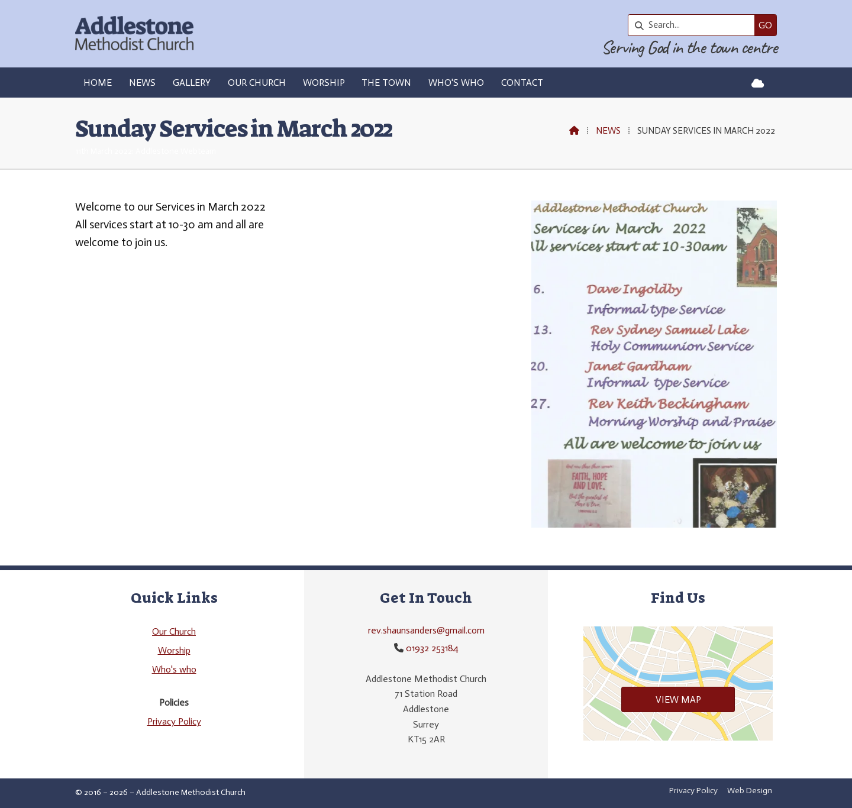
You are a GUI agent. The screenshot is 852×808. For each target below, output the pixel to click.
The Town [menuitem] (386, 82)
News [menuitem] (142, 82)
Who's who (174, 669)
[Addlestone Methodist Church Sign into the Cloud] (757, 83)
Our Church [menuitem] (257, 82)
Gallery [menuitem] (192, 82)
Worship (174, 650)
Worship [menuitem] (324, 82)
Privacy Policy (174, 721)
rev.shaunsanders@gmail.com (426, 630)
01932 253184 (432, 648)
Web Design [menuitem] (749, 791)
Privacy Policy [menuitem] (693, 791)
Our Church (174, 631)
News (608, 130)
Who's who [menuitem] (456, 82)
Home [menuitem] (97, 82)
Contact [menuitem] (522, 82)
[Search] (694, 25)
